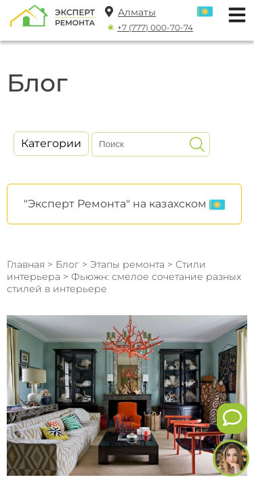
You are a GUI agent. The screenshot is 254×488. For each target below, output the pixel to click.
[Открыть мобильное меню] (234, 13)
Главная (26, 264)
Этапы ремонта (127, 264)
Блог (67, 264)
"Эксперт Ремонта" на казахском (124, 204)
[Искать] (197, 144)
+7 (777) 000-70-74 (155, 27)
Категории (51, 143)
